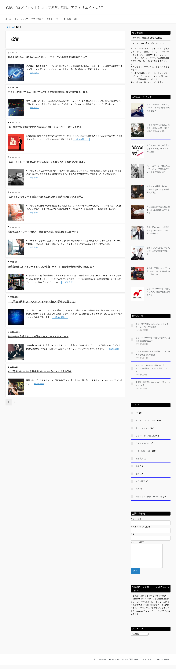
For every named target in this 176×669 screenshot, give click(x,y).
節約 (137, 489)
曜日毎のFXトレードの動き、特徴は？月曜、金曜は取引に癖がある (54, 231)
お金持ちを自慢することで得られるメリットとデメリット (48, 336)
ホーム (8, 19)
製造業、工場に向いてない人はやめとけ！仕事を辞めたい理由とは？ (158, 271)
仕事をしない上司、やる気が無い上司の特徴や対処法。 (158, 251)
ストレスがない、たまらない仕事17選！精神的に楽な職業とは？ (158, 107)
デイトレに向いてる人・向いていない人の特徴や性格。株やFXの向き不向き (61, 92)
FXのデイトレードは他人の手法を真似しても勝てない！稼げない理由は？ (59, 161)
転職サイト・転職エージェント (149, 496)
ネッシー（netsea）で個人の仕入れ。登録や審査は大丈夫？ (158, 292)
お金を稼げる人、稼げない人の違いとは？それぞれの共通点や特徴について (60, 57)
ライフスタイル (142, 443)
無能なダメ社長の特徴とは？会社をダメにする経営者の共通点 (158, 189)
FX (57, 19)
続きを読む (34, 73)
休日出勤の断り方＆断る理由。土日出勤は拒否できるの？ (158, 210)
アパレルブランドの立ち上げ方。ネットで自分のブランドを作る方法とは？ (158, 169)
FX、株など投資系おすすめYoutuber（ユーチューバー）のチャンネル (56, 126)
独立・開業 (140, 481)
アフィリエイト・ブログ (42, 19)
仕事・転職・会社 (69, 19)
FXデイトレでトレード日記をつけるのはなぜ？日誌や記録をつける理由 (58, 196)
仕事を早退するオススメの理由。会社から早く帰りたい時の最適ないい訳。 (158, 128)
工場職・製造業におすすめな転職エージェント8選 (153, 383)
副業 (137, 466)
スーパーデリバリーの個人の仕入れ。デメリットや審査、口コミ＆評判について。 (153, 368)
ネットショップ (21, 19)
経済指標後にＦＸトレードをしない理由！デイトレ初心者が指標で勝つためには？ (65, 266)
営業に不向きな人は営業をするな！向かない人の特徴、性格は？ (158, 230)
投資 (137, 474)
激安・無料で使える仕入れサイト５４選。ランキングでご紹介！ (158, 148)
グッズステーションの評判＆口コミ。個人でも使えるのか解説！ (153, 353)
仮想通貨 (139, 458)
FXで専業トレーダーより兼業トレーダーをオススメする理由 (50, 371)
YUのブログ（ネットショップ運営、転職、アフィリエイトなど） (55, 7)
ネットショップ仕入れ (145, 436)
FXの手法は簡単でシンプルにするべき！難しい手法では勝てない (53, 301)
